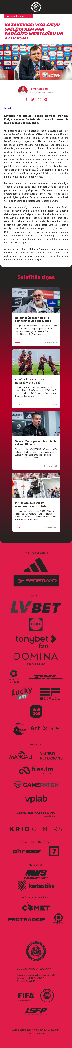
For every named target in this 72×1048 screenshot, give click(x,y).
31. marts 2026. (36, 342)
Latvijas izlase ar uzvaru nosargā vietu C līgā (30, 381)
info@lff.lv (31, 981)
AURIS (43, 1034)
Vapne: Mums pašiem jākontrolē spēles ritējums (35, 442)
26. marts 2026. (36, 527)
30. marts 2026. (36, 466)
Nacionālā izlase (15, 16)
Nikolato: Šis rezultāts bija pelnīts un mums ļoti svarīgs (33, 319)
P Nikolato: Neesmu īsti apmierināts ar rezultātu (31, 504)
